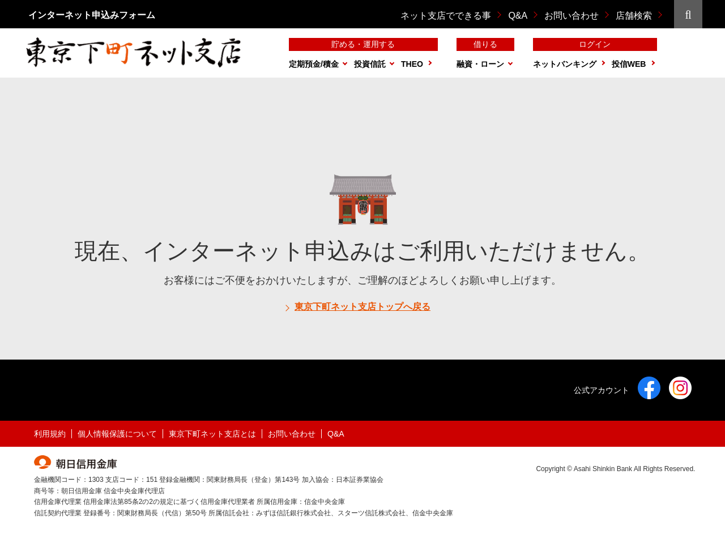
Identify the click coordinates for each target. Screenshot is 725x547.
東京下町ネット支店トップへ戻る (362, 306)
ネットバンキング (564, 64)
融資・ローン (480, 64)
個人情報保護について (117, 433)
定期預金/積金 (314, 64)
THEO (412, 64)
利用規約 (50, 433)
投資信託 (370, 64)
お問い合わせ (571, 15)
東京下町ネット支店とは (212, 433)
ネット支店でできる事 (445, 15)
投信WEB (629, 64)
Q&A (517, 15)
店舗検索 (634, 15)
